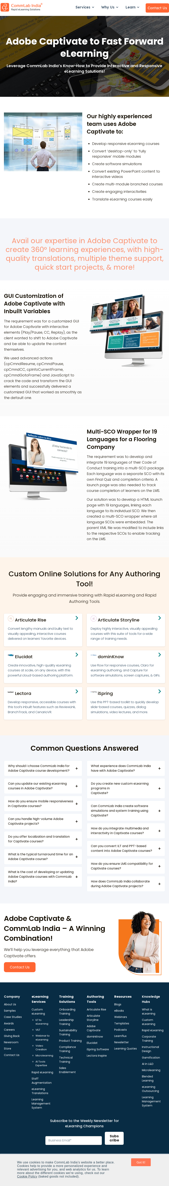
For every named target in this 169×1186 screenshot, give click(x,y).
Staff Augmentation (42, 1081)
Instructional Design (150, 1049)
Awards (9, 1023)
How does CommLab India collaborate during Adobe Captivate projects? (120, 883)
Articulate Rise (96, 1009)
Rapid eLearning (42, 1072)
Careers (9, 1030)
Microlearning (44, 1055)
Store (7, 1049)
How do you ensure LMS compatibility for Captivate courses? (122, 866)
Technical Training (66, 1060)
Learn (130, 7)
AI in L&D (147, 1064)
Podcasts (120, 1030)
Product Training (70, 1041)
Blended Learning (147, 1078)
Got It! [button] (141, 1162)
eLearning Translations (40, 1091)
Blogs (117, 1004)
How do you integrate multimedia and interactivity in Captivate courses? (120, 830)
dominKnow (95, 1037)
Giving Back (12, 1036)
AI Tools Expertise (41, 1063)
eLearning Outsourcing (150, 1089)
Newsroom (11, 1042)
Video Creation (41, 1047)
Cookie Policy (27, 1176)
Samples (10, 1011)
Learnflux (120, 1036)
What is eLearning (148, 1012)
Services (83, 7)
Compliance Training (67, 1049)
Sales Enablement (67, 1070)
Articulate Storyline (93, 1018)
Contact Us (157, 8)
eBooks (119, 1011)
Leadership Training (66, 1022)
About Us (10, 1004)
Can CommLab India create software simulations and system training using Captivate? (119, 811)
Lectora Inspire (97, 1056)
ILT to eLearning (42, 1022)
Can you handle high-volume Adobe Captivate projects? (35, 821)
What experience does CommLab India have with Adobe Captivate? (121, 768)
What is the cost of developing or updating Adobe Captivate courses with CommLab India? (41, 877)
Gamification (151, 1058)
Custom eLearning (38, 1012)
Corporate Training (149, 1039)
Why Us (107, 7)
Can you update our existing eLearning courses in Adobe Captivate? (37, 786)
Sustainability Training (68, 1032)
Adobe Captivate (93, 1028)
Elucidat (92, 1043)
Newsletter (121, 1042)
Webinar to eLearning (43, 1037)
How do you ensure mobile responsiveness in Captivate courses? (40, 803)
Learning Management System (41, 1103)
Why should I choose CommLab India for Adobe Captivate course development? (39, 768)
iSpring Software (98, 1049)
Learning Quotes (125, 1049)
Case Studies (13, 1017)
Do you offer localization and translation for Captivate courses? (39, 839)
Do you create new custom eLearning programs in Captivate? (120, 788)
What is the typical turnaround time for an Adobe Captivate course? (40, 856)
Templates (121, 1023)
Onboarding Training (67, 1012)
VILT (38, 1030)
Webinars (120, 1017)
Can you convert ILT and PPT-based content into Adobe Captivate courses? (121, 848)
